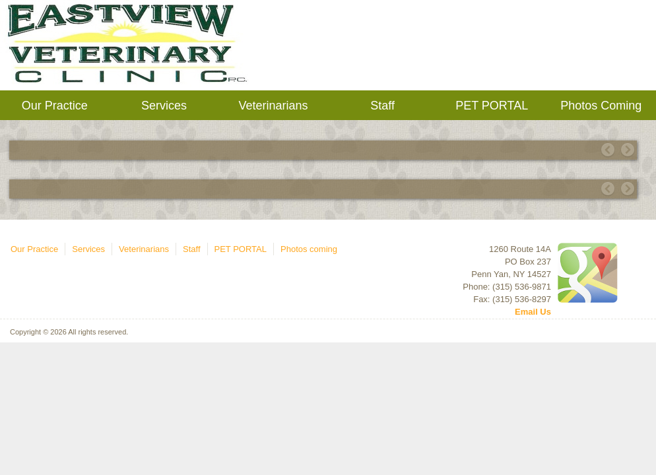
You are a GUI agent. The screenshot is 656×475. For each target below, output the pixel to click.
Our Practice (55, 105)
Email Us (533, 312)
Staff (382, 105)
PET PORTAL (491, 105)
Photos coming (600, 105)
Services (164, 105)
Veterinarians (273, 105)
